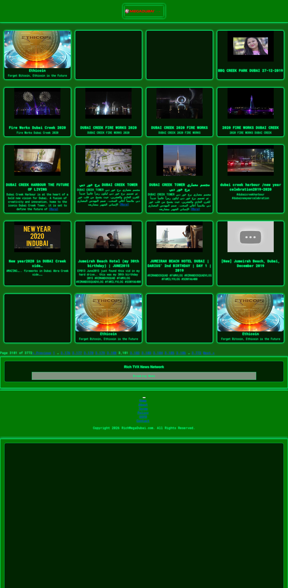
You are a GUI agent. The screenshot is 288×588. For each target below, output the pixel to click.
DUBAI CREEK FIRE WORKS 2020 (108, 127)
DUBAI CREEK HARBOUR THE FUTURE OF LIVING (37, 187)
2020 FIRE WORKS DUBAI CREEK (250, 127)
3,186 (181, 353)
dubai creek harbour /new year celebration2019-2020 (250, 187)
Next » (209, 353)
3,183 (146, 353)
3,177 (77, 353)
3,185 (169, 353)
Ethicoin (37, 70)
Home (143, 400)
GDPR (143, 417)
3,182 (135, 353)
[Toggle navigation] (144, 397)
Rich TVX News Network (144, 367)
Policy (143, 413)
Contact (143, 421)
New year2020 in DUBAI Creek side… (37, 263)
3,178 (88, 353)
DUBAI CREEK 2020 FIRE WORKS (179, 127)
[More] (53, 209)
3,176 (65, 353)
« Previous (41, 353)
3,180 (112, 353)
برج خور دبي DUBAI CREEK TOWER (108, 184)
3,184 (158, 353)
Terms (143, 408)
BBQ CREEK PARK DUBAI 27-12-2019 (250, 70)
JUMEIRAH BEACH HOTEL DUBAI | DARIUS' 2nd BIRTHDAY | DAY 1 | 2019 (179, 266)
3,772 (196, 353)
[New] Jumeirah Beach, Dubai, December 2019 (250, 263)
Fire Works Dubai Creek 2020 (37, 127)
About (143, 404)
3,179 (100, 353)
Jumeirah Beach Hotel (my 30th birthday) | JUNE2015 (108, 263)
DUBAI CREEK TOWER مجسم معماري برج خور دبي (179, 187)
